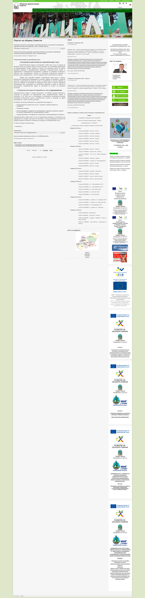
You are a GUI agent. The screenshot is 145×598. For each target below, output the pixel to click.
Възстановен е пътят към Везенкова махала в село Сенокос (29, 144)
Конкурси (87, 11)
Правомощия (116, 76)
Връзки (111, 0)
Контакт (115, 78)
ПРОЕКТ (120, 347)
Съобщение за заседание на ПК (75, 42)
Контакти (118, 0)
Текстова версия (126, 0)
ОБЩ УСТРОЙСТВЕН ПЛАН (52, 11)
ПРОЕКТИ (127, 9)
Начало (36, 9)
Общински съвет (70, 9)
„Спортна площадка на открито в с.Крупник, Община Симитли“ (120, 414)
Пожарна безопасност (118, 9)
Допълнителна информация (120, 417)
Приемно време (117, 77)
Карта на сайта (104, 0)
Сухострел (87, 255)
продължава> (18, 126)
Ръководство (52, 9)
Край (51, 150)
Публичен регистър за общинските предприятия (72, 11)
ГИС (93, 9)
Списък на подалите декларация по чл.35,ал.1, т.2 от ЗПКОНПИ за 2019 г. (31, 136)
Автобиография (116, 75)
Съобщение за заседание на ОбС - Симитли (78, 78)
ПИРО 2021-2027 (108, 9)
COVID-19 (36, 11)
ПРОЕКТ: (120, 410)
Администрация (60, 9)
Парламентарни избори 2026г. (98, 11)
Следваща (45, 150)
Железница (87, 254)
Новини (40, 9)
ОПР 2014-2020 (99, 9)
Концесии (42, 11)
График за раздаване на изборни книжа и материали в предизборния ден (86, 112)
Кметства (77, 9)
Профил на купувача (85, 9)
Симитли (46, 9)
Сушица (87, 257)
